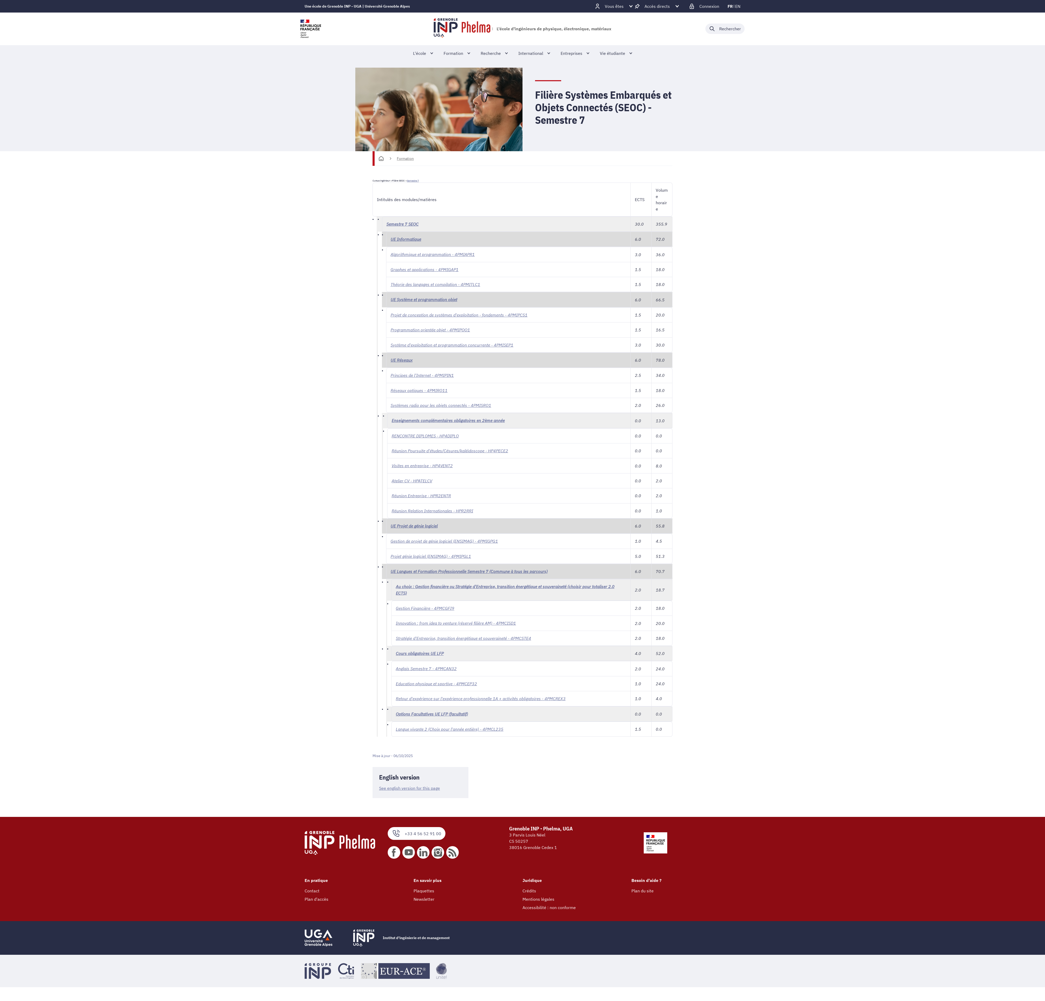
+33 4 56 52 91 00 (416, 830)
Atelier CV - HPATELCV (412, 479)
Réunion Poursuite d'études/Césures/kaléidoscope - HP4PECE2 (450, 449)
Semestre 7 (413, 180)
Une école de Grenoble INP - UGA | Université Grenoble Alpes (357, 6)
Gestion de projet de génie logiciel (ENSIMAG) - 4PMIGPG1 (444, 539)
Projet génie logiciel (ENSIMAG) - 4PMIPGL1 (431, 554)
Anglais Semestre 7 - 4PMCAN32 (426, 666)
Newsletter (424, 895)
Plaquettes (424, 887)
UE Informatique (406, 239)
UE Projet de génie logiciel (414, 524)
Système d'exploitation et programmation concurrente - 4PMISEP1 (452, 344)
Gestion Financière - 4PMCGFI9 (425, 605)
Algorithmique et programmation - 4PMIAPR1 (433, 254)
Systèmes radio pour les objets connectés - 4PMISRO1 (441, 404)
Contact (312, 887)
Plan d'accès (316, 895)
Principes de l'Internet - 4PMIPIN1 (422, 374)
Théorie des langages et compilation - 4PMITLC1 (435, 284)
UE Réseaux (402, 359)
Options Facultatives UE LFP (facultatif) (432, 710)
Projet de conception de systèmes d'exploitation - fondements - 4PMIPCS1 (459, 314)
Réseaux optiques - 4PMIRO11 (419, 389)
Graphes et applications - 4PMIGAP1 (424, 269)
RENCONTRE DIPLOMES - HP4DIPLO (425, 434)
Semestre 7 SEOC (402, 224)
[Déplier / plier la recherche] (725, 29)
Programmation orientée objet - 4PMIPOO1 (430, 329)
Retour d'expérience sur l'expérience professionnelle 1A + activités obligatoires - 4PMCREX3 (481, 695)
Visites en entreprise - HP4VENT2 (422, 464)
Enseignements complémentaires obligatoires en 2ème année (448, 419)
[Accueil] (381, 158)
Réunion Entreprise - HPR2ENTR (421, 494)
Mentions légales (538, 895)
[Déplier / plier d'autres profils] (614, 6)
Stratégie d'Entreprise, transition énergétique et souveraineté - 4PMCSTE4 (463, 635)
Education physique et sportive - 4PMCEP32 (436, 680)
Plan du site (642, 887)
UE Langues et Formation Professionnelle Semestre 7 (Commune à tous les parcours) (469, 569)
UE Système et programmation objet (424, 299)
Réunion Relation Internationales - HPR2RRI (432, 509)
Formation (405, 158)
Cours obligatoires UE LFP (420, 650)
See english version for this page (409, 785)
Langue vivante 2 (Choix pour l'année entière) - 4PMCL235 (449, 726)
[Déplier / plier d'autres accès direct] (657, 6)
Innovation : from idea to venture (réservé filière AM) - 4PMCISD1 (456, 620)
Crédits (529, 887)
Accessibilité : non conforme (549, 904)
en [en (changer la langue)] (737, 6)
